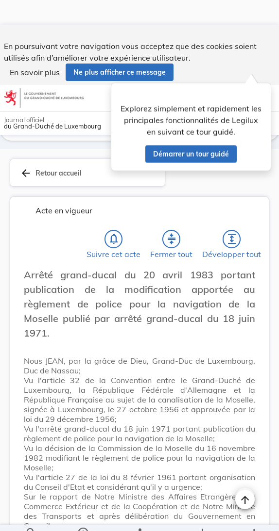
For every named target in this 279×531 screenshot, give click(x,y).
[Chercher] (31, 515)
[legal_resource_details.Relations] (139, 515)
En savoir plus (35, 47)
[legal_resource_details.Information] (83, 515)
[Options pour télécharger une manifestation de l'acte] (202, 515)
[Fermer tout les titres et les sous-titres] (171, 216)
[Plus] (254, 515)
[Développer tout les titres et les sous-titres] (232, 216)
